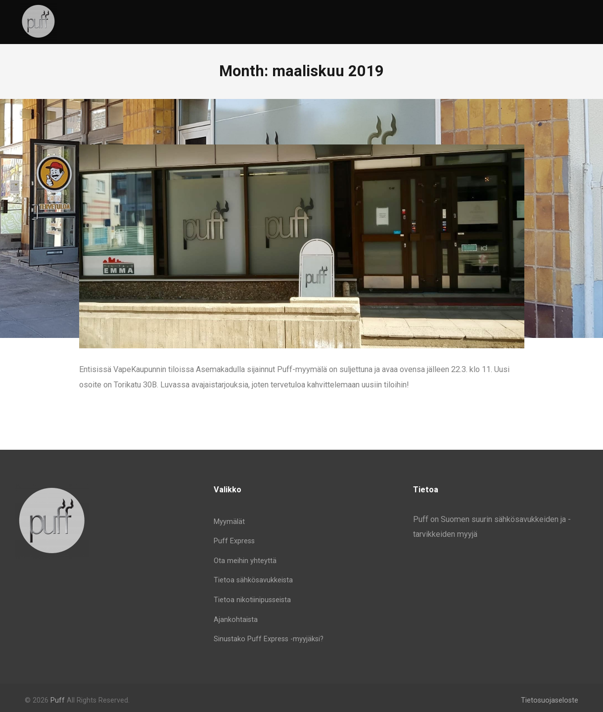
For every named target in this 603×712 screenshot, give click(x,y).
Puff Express (234, 541)
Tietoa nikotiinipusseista (252, 600)
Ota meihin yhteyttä (245, 561)
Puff (57, 700)
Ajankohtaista (236, 620)
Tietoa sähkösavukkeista (253, 580)
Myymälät (229, 522)
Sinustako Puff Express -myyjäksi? (269, 639)
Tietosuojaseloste (549, 700)
